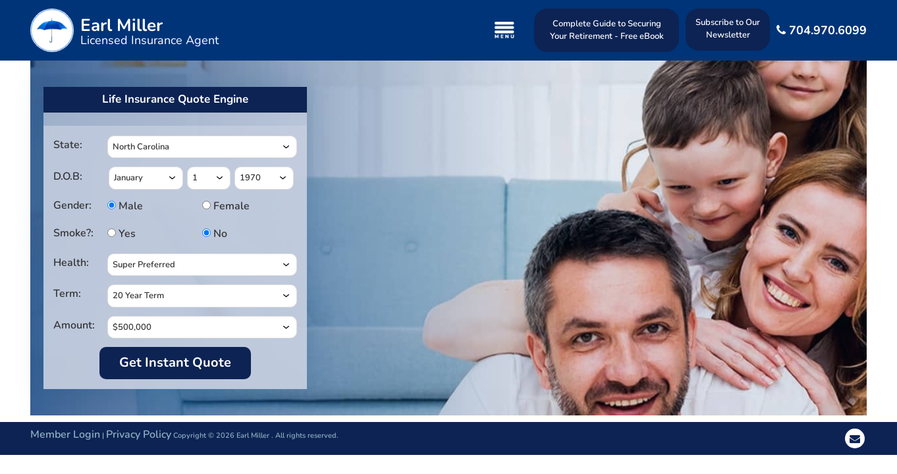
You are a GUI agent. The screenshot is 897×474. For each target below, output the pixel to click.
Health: (71, 262)
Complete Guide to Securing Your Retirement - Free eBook (607, 30)
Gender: (72, 205)
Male (125, 206)
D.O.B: (67, 176)
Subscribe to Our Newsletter (727, 28)
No (219, 233)
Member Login (65, 434)
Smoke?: (73, 233)
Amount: (74, 325)
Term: (67, 293)
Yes (125, 233)
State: (67, 145)
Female (220, 206)
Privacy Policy (138, 434)
